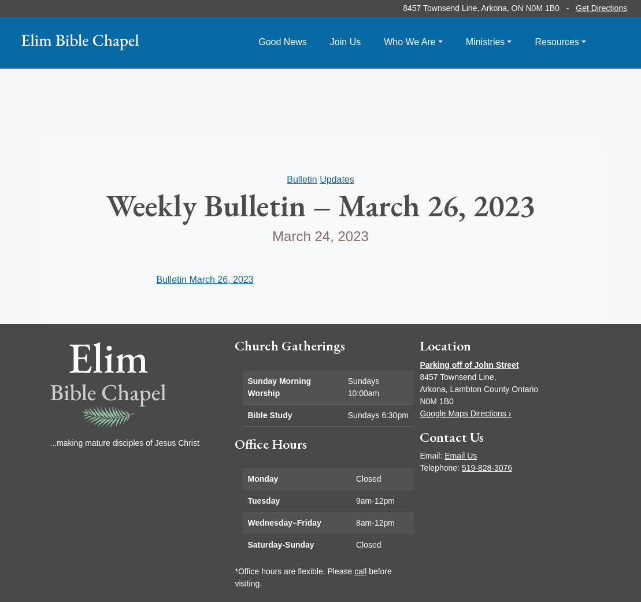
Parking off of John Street (469, 365)
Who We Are (410, 42)
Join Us (345, 42)
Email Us (460, 455)
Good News (282, 42)
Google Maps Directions (465, 413)
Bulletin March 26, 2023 (204, 280)
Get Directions (601, 8)
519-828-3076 (487, 467)
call (360, 571)
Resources (557, 42)
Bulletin (302, 179)
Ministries (485, 42)
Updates (337, 179)
